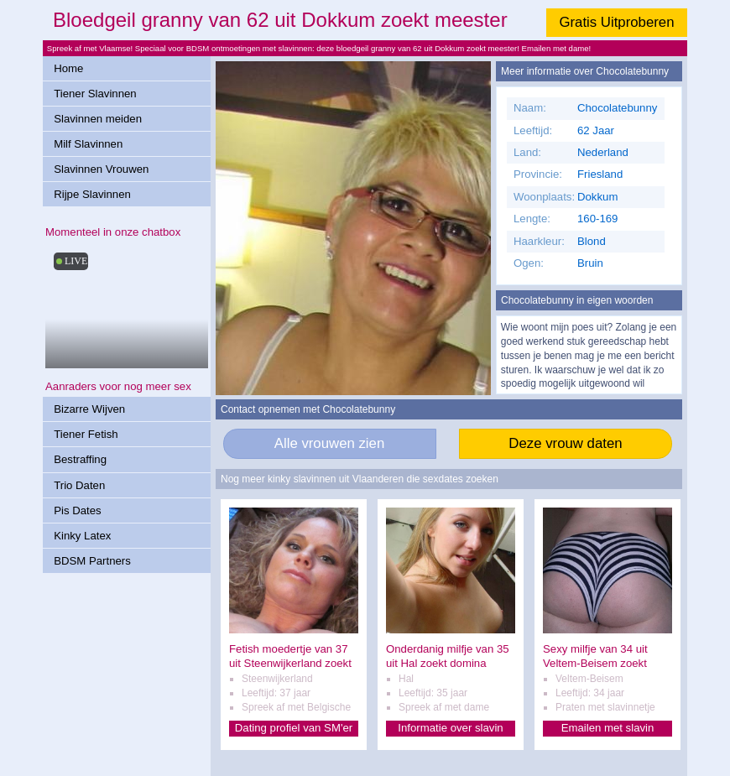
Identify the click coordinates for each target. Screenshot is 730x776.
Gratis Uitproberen (616, 22)
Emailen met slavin (607, 727)
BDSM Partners (92, 561)
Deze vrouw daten (565, 443)
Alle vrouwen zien (329, 443)
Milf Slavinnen (88, 144)
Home (68, 68)
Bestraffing (80, 459)
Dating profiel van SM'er (293, 727)
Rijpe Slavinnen (92, 194)
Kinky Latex (82, 535)
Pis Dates (77, 510)
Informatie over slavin (450, 727)
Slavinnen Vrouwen (101, 169)
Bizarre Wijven (89, 409)
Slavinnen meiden (98, 118)
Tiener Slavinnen (95, 93)
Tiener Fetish (85, 434)
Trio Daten (79, 485)
